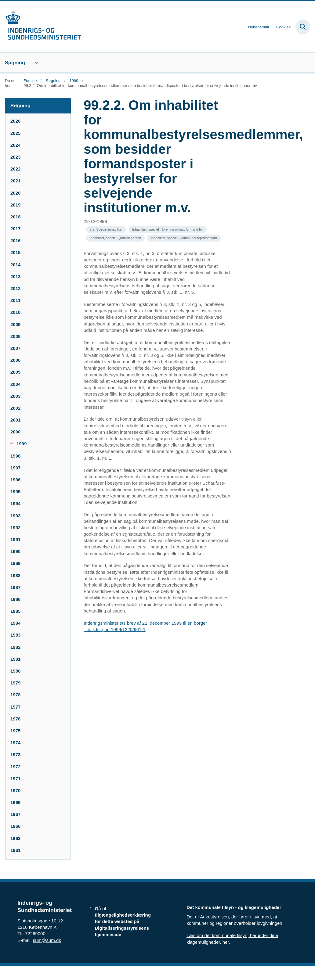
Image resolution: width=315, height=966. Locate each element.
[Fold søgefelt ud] (302, 27)
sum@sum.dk (47, 940)
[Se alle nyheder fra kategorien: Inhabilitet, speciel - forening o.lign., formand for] (168, 229)
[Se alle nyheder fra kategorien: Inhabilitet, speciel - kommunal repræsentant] (183, 238)
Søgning (15, 62)
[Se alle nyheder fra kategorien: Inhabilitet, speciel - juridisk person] (115, 238)
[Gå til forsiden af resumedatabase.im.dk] (40, 26)
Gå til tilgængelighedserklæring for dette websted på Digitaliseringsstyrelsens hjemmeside (123, 921)
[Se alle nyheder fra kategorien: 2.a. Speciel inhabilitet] (106, 229)
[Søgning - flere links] (36, 62)
